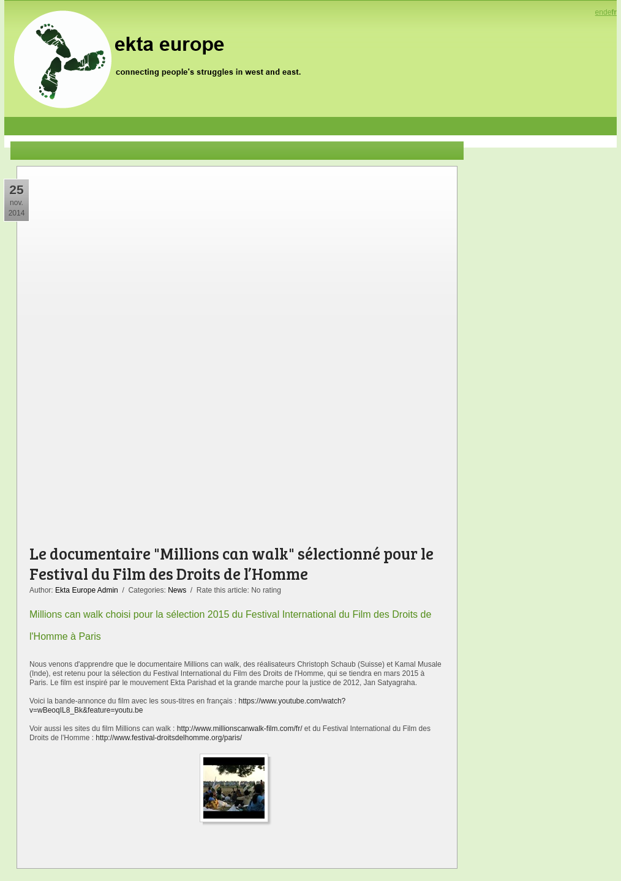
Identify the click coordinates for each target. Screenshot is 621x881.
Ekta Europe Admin (86, 590)
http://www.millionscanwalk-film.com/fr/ (240, 728)
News (177, 590)
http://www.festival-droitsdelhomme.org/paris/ (169, 737)
